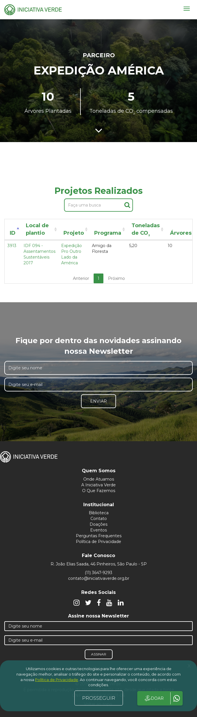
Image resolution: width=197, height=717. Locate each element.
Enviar (98, 401)
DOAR (154, 698)
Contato (98, 518)
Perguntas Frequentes (98, 535)
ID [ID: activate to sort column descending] (13, 233)
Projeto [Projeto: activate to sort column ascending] (73, 233)
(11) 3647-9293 (98, 572)
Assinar (98, 654)
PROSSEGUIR (98, 698)
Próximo (116, 278)
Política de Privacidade (98, 541)
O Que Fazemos (98, 490)
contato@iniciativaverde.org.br (98, 578)
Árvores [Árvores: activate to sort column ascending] (181, 233)
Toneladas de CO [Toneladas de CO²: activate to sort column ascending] (146, 230)
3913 (11, 245)
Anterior (81, 278)
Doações (98, 524)
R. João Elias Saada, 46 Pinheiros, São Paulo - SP (99, 564)
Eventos (98, 530)
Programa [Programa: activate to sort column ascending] (107, 233)
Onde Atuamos (98, 479)
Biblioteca (99, 512)
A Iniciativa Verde (98, 484)
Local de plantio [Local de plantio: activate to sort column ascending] (37, 229)
